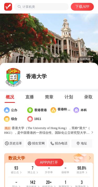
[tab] (10, 97)
